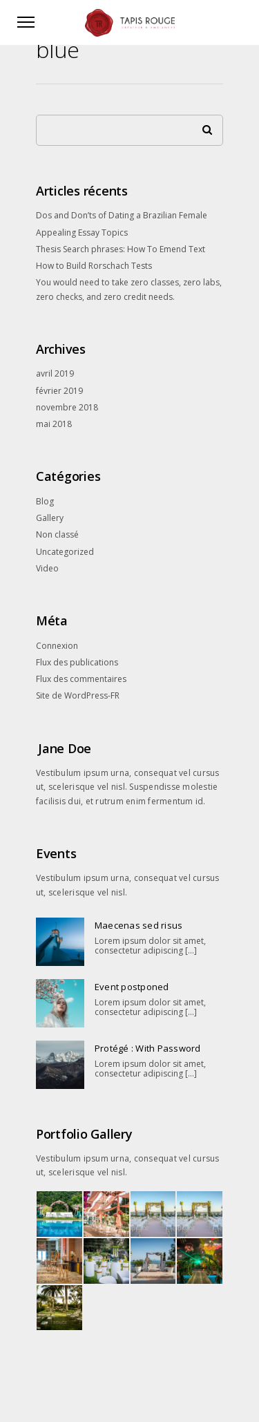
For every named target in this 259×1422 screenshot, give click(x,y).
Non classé (57, 534)
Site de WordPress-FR (77, 695)
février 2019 (59, 391)
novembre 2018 (67, 407)
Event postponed (132, 986)
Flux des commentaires (81, 679)
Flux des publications (77, 662)
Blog (45, 501)
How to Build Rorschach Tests (94, 266)
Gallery (50, 518)
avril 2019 (55, 373)
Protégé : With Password (148, 1048)
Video (47, 568)
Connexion (57, 646)
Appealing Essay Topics (82, 232)
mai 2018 (54, 424)
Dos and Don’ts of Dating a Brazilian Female (121, 215)
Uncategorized (65, 552)
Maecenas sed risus (139, 925)
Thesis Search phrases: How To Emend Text (120, 249)
